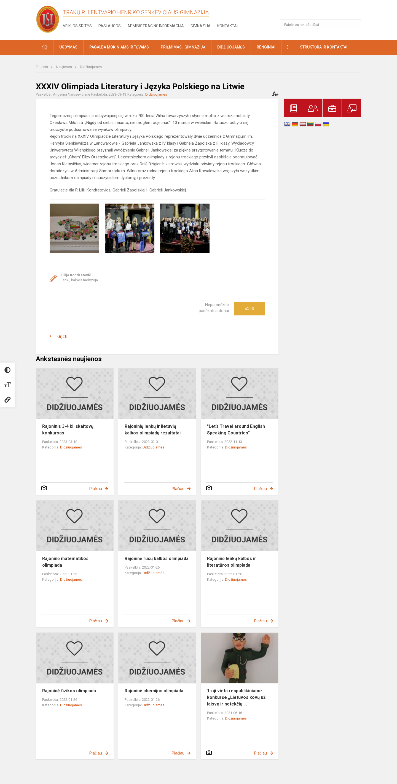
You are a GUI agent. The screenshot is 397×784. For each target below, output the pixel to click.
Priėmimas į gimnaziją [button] (183, 47)
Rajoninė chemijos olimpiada (154, 690)
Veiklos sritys (77, 26)
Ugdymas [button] (68, 47)
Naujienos (64, 67)
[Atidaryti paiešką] (355, 24)
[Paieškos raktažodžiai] (320, 24)
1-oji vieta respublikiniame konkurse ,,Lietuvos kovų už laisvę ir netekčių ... (236, 697)
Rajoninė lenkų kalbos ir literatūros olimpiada (231, 562)
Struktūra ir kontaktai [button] (323, 47)
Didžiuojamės (91, 67)
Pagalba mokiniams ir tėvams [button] (119, 47)
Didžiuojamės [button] (231, 47)
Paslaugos (109, 26)
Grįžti (62, 336)
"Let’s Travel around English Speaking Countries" (236, 430)
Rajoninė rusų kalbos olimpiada (157, 558)
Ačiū (249, 309)
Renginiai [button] (266, 47)
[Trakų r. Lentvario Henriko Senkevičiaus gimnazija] (48, 18)
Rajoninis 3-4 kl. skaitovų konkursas (67, 430)
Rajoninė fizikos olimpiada (69, 690)
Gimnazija (201, 26)
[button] (323, 11)
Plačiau (95, 488)
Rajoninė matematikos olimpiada (65, 562)
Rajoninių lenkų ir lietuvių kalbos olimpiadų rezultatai (153, 430)
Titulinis (42, 67)
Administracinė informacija (155, 26)
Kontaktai (227, 26)
